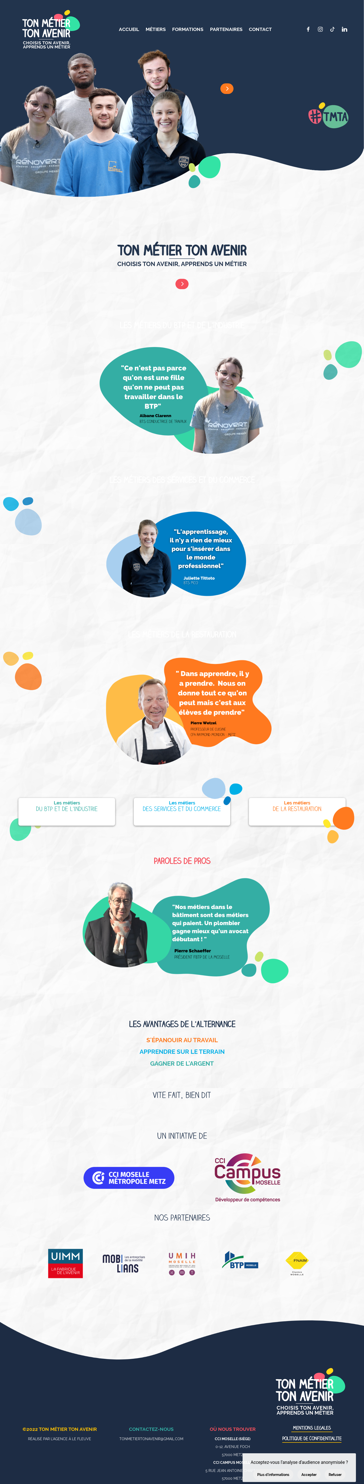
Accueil (129, 29)
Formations (187, 29)
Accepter (309, 1474)
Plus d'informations (273, 1474)
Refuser (335, 1474)
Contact (260, 29)
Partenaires (226, 29)
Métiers (156, 29)
